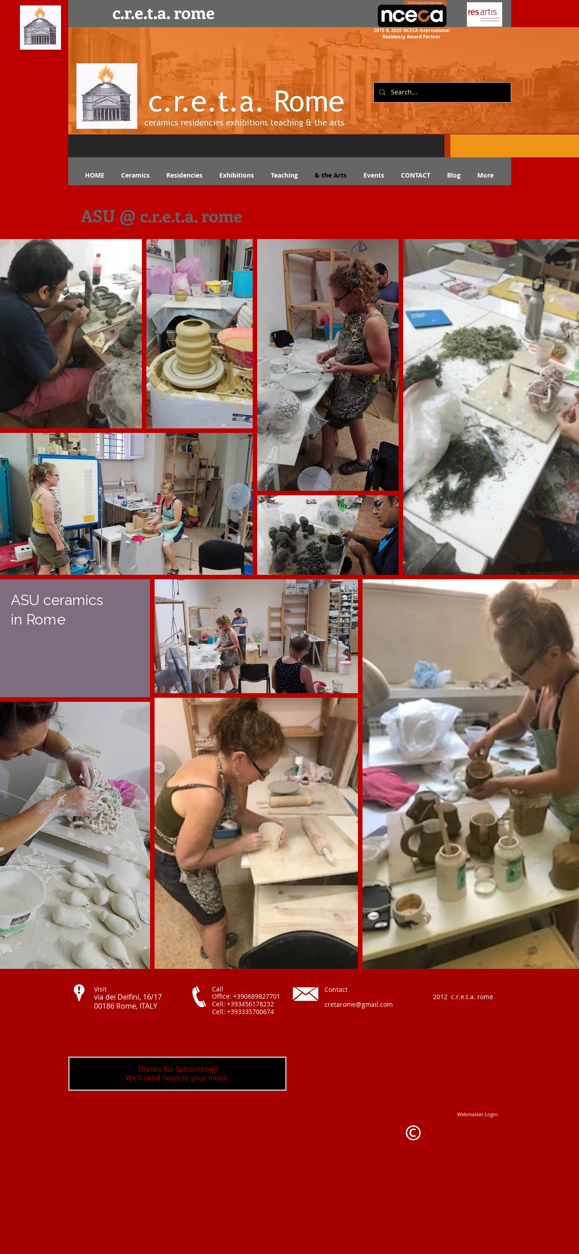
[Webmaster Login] (477, 1114)
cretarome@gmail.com (359, 1004)
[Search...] (441, 92)
